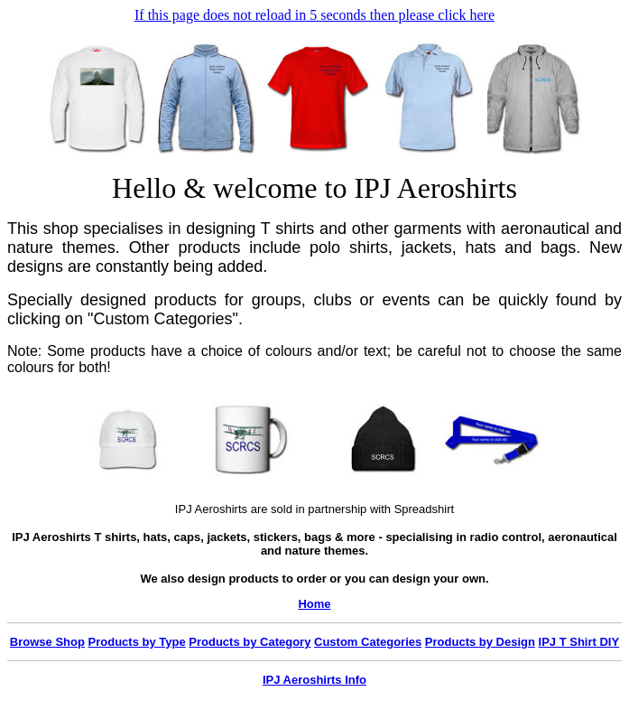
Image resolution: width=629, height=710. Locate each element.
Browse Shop (47, 642)
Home (314, 604)
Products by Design (480, 642)
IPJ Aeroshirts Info (314, 680)
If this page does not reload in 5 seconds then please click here (314, 15)
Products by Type (137, 642)
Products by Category (249, 642)
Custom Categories (367, 642)
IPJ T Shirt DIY (579, 642)
